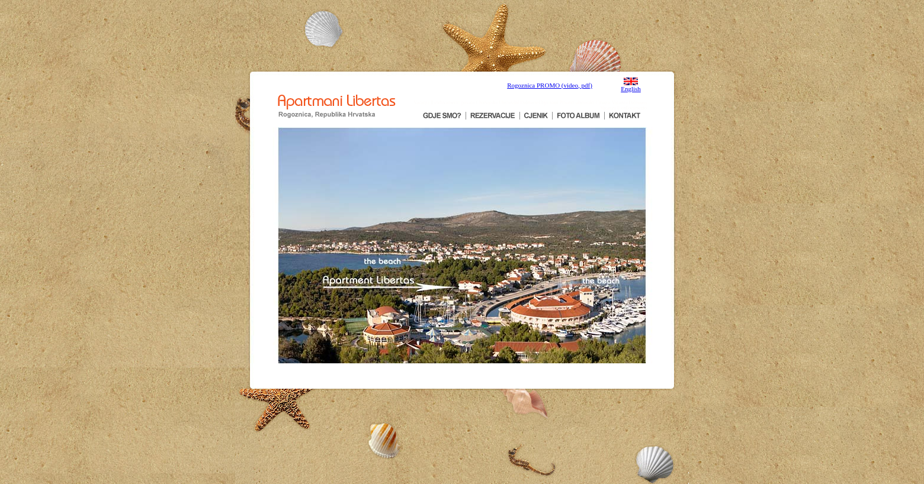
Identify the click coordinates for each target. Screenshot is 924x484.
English (631, 88)
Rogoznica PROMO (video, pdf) (549, 85)
